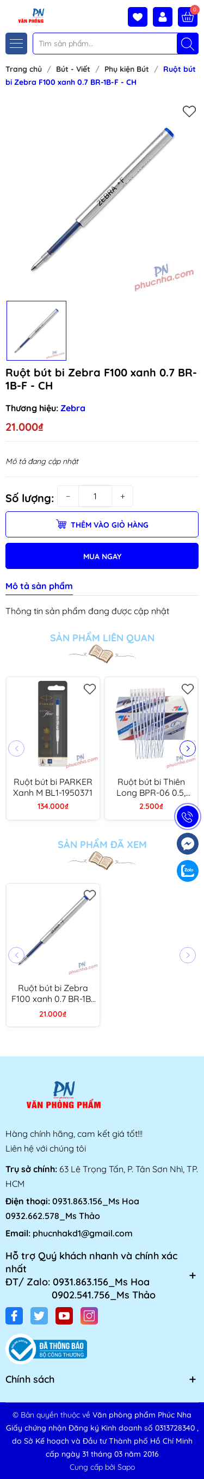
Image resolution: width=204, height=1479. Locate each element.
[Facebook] (14, 1316)
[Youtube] (64, 1316)
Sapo (126, 1467)
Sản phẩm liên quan (102, 638)
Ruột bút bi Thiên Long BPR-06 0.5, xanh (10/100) (151, 787)
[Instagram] (89, 1316)
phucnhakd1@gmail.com (83, 1233)
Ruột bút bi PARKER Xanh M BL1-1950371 (52, 787)
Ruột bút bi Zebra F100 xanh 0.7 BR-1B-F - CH (52, 993)
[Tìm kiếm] (188, 43)
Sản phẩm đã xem (102, 845)
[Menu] (16, 43)
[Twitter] (39, 1316)
